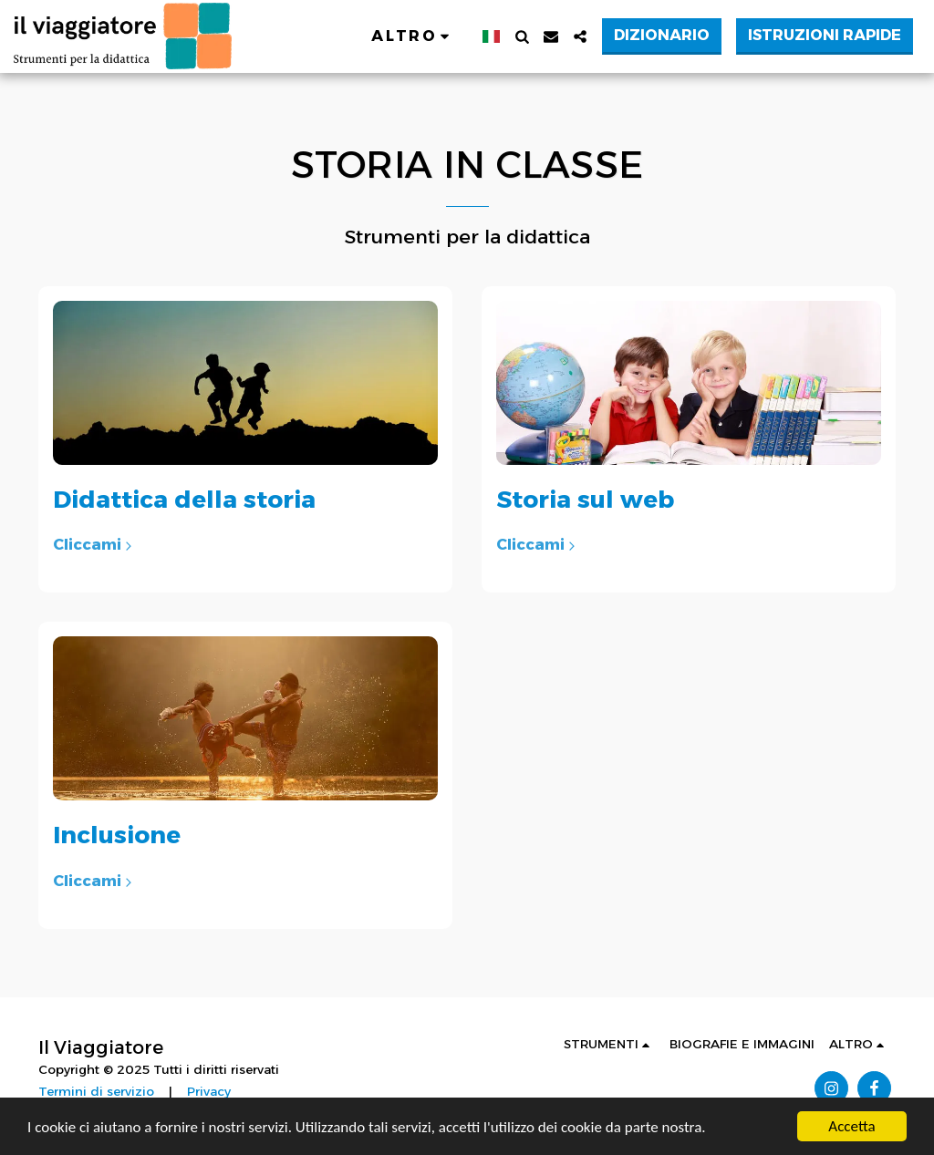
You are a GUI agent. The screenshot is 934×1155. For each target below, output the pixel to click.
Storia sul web (585, 499)
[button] (521, 36)
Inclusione (117, 835)
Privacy (209, 1091)
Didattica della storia (184, 499)
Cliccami (95, 544)
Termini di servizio (96, 1091)
